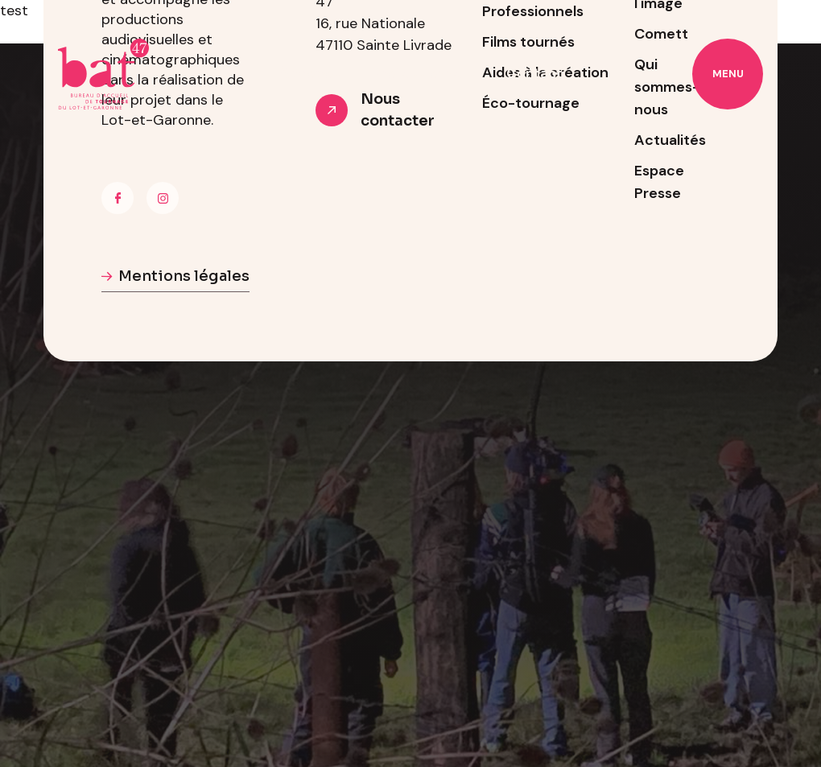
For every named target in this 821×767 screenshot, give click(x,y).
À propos (309, 73)
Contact (534, 73)
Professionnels (423, 73)
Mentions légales (184, 276)
